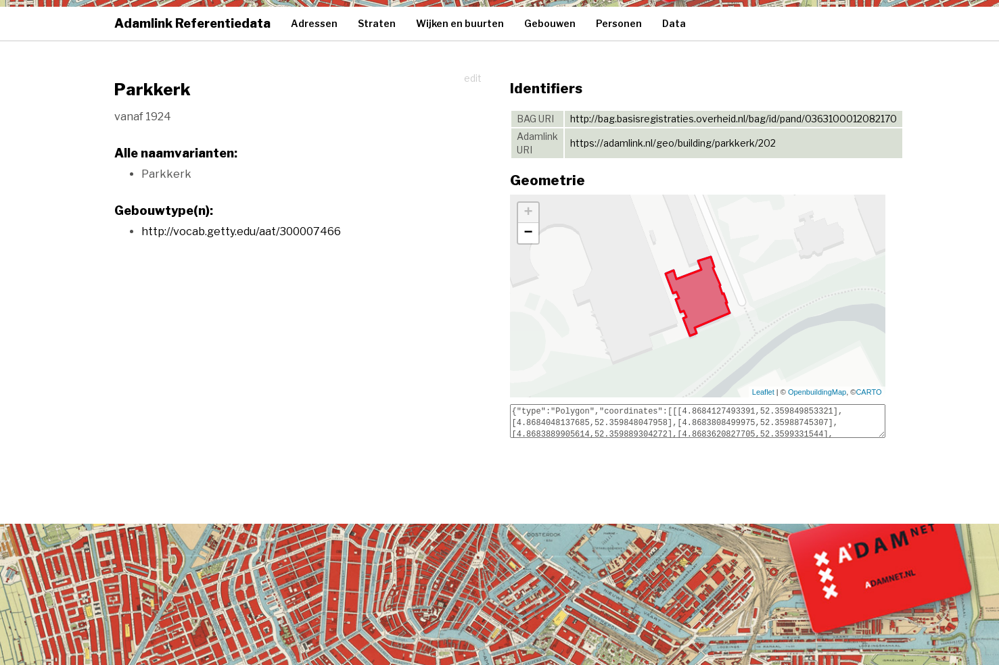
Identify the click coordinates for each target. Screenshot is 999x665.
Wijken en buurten (460, 23)
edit (473, 78)
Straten (377, 23)
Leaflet (763, 392)
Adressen (314, 23)
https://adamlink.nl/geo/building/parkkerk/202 (673, 143)
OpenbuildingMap (817, 392)
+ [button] (528, 213)
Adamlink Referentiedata (192, 23)
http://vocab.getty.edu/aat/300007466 (241, 231)
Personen (619, 23)
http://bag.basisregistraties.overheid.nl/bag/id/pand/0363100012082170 (733, 118)
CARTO (868, 392)
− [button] (528, 233)
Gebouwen (550, 23)
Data (674, 23)
